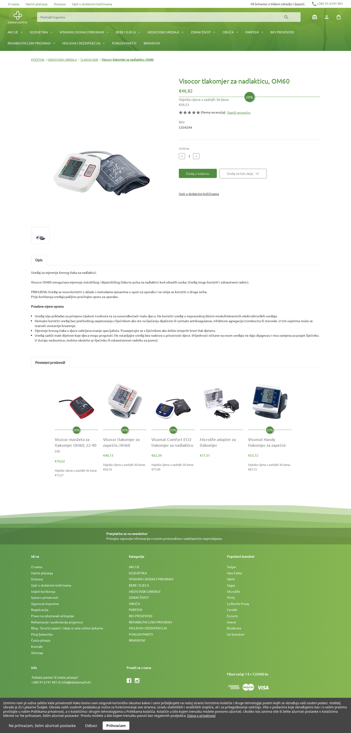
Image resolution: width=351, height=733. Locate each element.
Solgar (231, 567)
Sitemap (37, 653)
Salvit (231, 579)
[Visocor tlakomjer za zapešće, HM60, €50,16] (125, 442)
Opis (39, 260)
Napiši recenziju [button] (238, 112)
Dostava (60, 4)
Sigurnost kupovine (45, 604)
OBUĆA (230, 32)
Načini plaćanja (36, 4)
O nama (13, 4)
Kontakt (37, 646)
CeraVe (232, 609)
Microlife (233, 591)
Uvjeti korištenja (43, 591)
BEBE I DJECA (128, 32)
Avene (231, 622)
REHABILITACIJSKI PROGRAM (31, 43)
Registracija (39, 609)
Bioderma (234, 628)
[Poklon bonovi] (315, 17)
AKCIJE (15, 32)
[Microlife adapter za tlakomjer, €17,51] (221, 442)
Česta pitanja (40, 640)
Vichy (231, 597)
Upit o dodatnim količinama (92, 4)
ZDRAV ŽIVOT (203, 32)
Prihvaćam (116, 725)
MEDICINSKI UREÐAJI (165, 32)
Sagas (231, 585)
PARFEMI (254, 32)
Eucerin (232, 616)
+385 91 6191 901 (327, 3)
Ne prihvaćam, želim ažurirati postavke (42, 725)
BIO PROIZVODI (282, 32)
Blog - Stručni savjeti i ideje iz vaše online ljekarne (67, 628)
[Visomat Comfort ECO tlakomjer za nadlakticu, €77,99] (173, 442)
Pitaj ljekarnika (42, 634)
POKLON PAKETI (124, 43)
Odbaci (91, 725)
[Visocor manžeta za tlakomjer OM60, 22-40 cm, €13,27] (76, 445)
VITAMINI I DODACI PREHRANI (84, 32)
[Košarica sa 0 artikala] (339, 17)
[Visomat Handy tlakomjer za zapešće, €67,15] (270, 442)
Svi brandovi (235, 634)
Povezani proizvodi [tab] (50, 362)
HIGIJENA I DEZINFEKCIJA (83, 43)
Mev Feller (234, 573)
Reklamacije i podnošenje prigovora (57, 622)
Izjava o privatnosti (44, 597)
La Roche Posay (238, 604)
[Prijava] (327, 17)
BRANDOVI (152, 43)
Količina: (184, 148)
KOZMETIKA (41, 32)
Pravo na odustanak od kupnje (52, 616)
